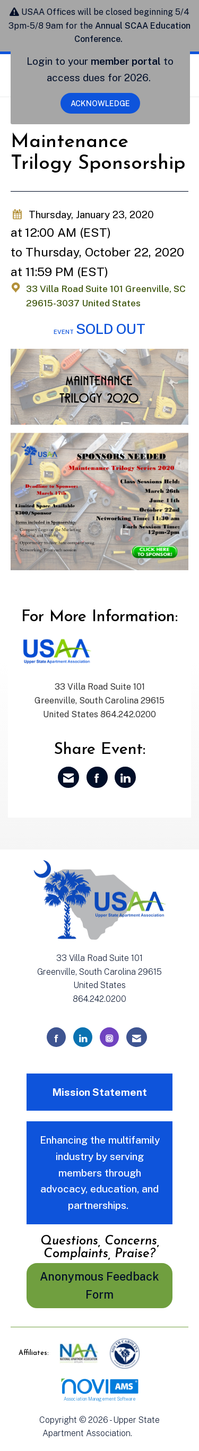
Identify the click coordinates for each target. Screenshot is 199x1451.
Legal (145, 1433)
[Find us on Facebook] (56, 1037)
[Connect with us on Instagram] (109, 1037)
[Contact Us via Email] (136, 1037)
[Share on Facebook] (97, 777)
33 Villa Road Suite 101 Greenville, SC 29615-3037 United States (106, 296)
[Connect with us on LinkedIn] (82, 1037)
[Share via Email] (68, 777)
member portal (126, 61)
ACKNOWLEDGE (100, 103)
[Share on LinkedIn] (125, 777)
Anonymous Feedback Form (99, 1285)
